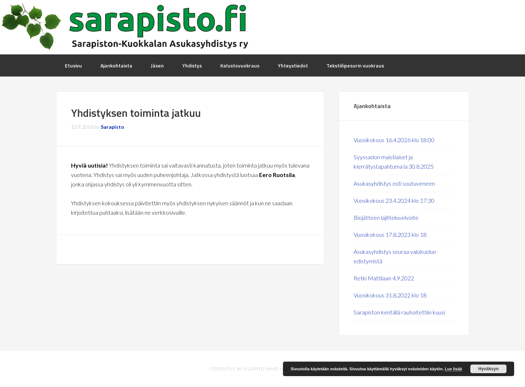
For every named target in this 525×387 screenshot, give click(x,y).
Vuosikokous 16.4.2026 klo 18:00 (394, 139)
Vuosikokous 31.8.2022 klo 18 (390, 295)
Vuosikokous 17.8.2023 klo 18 (390, 234)
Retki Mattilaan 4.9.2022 (384, 278)
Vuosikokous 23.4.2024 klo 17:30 (394, 200)
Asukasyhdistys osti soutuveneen (394, 183)
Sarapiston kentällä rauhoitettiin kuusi (399, 312)
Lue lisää (453, 369)
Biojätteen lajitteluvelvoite (386, 217)
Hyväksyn (488, 368)
